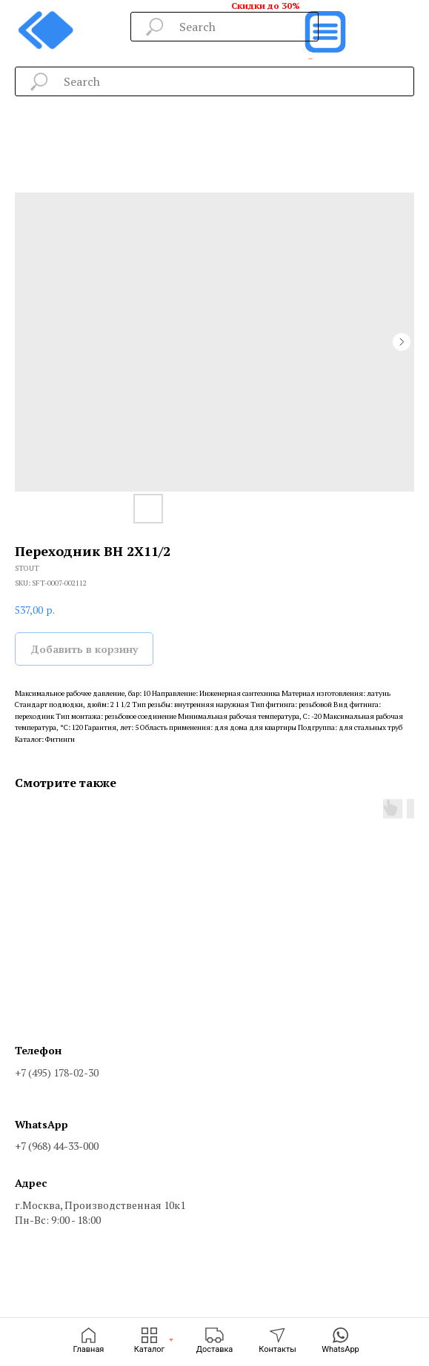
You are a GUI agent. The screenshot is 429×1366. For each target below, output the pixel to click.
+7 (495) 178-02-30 (57, 1072)
